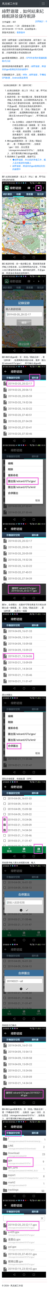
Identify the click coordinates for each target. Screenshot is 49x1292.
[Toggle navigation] (43, 3)
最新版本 (21, 32)
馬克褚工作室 (10, 3)
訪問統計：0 (41, 21)
